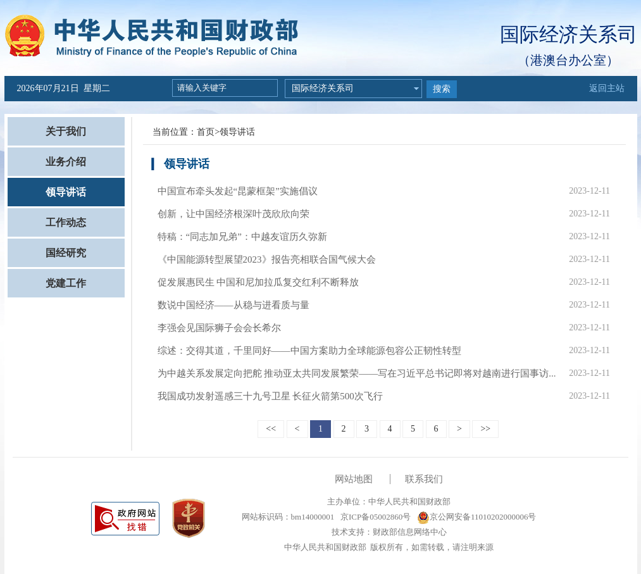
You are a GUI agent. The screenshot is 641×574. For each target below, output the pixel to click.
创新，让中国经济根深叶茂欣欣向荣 (233, 214)
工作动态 (66, 222)
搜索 (442, 89)
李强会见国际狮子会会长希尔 (219, 328)
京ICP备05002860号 (375, 516)
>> (485, 429)
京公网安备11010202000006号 (477, 516)
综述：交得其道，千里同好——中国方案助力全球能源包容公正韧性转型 (309, 351)
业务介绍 (66, 161)
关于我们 (66, 131)
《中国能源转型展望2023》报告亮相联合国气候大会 (267, 259)
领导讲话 (66, 192)
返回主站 (607, 88)
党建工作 (66, 283)
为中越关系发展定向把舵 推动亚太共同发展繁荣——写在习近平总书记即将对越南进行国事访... (357, 373)
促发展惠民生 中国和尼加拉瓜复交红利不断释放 (258, 282)
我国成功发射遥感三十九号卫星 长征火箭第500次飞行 (270, 396)
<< (271, 429)
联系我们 (424, 479)
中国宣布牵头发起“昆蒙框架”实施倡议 (238, 191)
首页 (206, 132)
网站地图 (354, 479)
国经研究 (66, 252)
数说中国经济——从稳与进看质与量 (233, 305)
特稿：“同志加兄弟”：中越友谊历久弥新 (242, 237)
